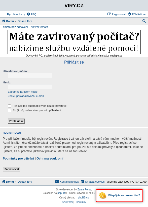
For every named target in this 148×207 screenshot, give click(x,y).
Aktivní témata (39, 26)
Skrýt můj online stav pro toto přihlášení (34, 110)
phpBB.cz (83, 197)
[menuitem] (31, 14)
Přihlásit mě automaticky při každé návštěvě (37, 105)
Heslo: (7, 82)
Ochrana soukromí (49, 158)
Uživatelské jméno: (15, 71)
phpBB (61, 193)
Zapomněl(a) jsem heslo (23, 91)
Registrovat (11, 169)
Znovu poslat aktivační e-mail (26, 95)
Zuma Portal (84, 189)
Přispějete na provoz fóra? (119, 195)
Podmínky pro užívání (18, 158)
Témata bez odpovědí (14, 26)
